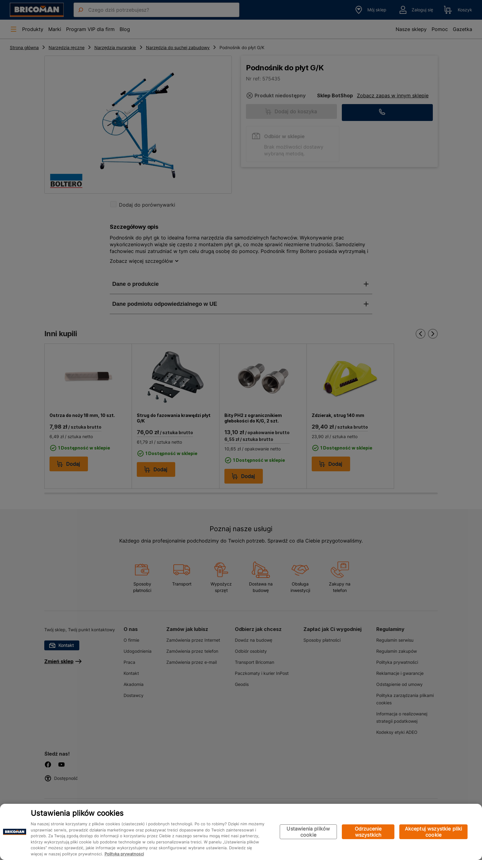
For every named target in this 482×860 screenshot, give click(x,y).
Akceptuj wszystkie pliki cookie (433, 832)
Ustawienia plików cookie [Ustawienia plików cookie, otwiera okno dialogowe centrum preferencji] (308, 832)
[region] (241, 832)
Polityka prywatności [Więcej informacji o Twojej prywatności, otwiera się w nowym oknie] (124, 853)
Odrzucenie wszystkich (368, 832)
